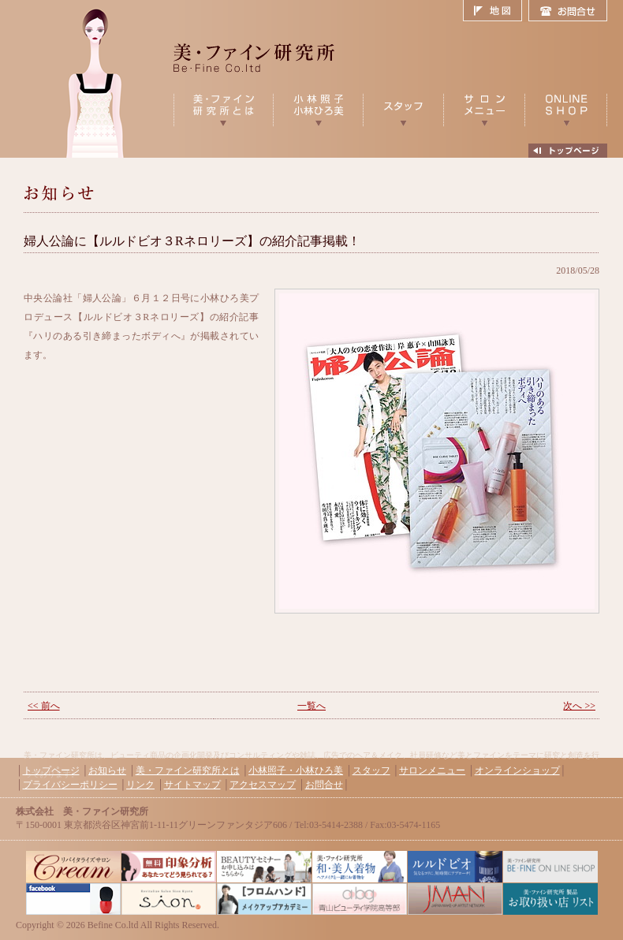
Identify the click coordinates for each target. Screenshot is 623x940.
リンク (140, 784)
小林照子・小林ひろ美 (295, 770)
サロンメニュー (432, 770)
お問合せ (567, 11)
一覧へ (311, 705)
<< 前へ (44, 705)
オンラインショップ (517, 770)
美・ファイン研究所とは (188, 770)
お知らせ (107, 770)
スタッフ (371, 770)
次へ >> (579, 705)
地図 (495, 11)
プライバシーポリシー (70, 784)
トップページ (51, 770)
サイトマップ (192, 784)
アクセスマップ (262, 784)
